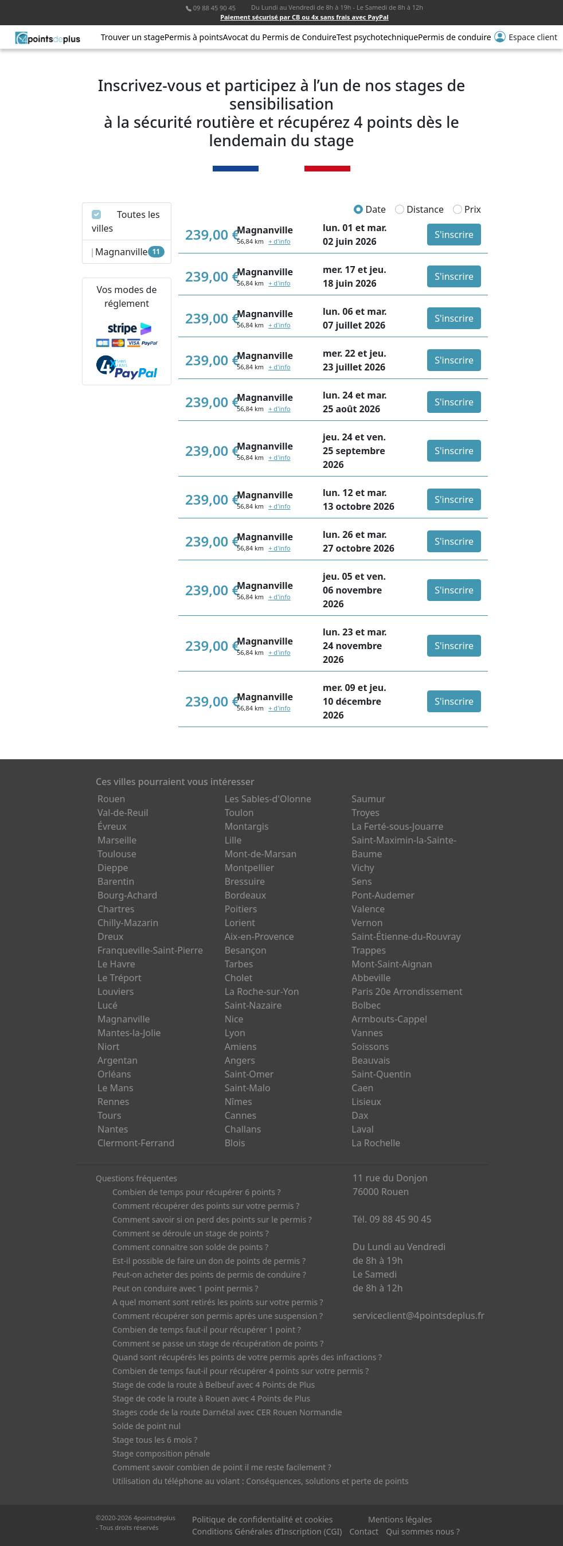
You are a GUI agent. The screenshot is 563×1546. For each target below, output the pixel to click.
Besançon (246, 950)
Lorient (240, 922)
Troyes (365, 812)
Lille (233, 840)
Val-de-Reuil (122, 812)
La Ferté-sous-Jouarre (397, 826)
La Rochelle (375, 1143)
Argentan (117, 1060)
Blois (235, 1143)
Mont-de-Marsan (261, 854)
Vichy (362, 867)
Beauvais (370, 1060)
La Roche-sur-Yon (262, 991)
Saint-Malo (248, 1088)
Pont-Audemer (383, 895)
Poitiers (241, 909)
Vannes (367, 1032)
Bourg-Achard (127, 895)
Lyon (235, 1032)
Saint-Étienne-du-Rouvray (405, 936)
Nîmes (238, 1101)
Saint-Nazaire (253, 1005)
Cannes (241, 1115)
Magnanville (123, 1019)
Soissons (370, 1046)
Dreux (110, 936)
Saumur (368, 798)
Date (370, 209)
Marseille (116, 840)
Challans (243, 1129)
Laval (362, 1129)
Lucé (107, 1005)
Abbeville (370, 977)
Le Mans (115, 1088)
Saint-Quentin (381, 1074)
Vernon (366, 922)
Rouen (111, 798)
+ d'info (279, 241)
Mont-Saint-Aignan (391, 964)
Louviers (115, 991)
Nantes (112, 1129)
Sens (361, 881)
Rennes (113, 1101)
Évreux (112, 826)
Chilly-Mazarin (127, 922)
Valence (368, 909)
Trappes (368, 950)
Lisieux (366, 1101)
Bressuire (245, 881)
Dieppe (112, 867)
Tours (109, 1115)
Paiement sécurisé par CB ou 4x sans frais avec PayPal (304, 17)
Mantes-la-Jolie (129, 1032)
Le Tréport (119, 977)
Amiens (241, 1046)
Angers (240, 1060)
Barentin (115, 881)
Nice (234, 1019)
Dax (359, 1115)
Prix (467, 209)
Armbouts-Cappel (389, 1019)
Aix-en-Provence (259, 936)
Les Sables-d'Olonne (268, 798)
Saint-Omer (249, 1074)
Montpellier (250, 867)
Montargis (247, 826)
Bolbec (366, 1005)
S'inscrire (454, 234)
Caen (362, 1088)
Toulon (239, 812)
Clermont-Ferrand (135, 1143)
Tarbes (239, 964)
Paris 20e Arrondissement (406, 991)
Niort (108, 1046)
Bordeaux (246, 895)
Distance (419, 209)
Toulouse (116, 854)
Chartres (115, 909)
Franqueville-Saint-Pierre (150, 950)
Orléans (114, 1074)
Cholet (239, 977)
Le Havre (116, 964)
